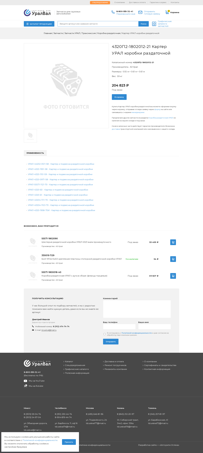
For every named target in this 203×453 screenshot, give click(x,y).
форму (157, 109)
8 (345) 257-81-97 (156, 414)
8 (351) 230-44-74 (63, 414)
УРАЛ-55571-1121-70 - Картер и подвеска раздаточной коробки (60, 184)
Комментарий (110, 298)
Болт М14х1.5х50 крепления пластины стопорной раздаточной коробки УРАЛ (82, 259)
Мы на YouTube (37, 381)
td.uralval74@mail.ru (65, 426)
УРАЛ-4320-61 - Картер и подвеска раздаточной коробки (58, 195)
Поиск (143, 24)
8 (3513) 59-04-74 (32, 414)
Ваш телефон (110, 322)
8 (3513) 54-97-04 (32, 417)
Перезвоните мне (125, 14)
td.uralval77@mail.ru (96, 423)
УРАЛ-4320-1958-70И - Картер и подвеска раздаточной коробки (61, 210)
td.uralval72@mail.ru (158, 423)
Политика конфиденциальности (93, 445)
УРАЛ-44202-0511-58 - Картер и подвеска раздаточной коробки (61, 164)
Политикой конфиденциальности (137, 333)
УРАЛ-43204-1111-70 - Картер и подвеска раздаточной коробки (60, 200)
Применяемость (35, 153)
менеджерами (138, 112)
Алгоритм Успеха (169, 445)
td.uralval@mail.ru (48, 330)
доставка (116, 129)
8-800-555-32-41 (124, 11)
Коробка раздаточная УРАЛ (161, 118)
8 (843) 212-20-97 (125, 414)
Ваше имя (143, 322)
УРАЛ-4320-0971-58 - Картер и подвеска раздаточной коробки (60, 179)
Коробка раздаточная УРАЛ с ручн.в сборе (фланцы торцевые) (74, 275)
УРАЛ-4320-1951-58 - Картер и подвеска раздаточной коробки (60, 169)
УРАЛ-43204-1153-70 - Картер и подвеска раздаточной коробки (61, 205)
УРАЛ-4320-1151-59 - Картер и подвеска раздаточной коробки (60, 174)
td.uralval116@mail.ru (127, 426)
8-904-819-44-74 (63, 417)
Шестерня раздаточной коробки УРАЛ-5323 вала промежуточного (76, 242)
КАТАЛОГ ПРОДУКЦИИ (41, 24)
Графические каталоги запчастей (165, 23)
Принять (69, 442)
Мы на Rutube (36, 386)
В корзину (119, 97)
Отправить (111, 342)
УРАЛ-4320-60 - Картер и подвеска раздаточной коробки (58, 189)
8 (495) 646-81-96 (94, 414)
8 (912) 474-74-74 (61, 326)
